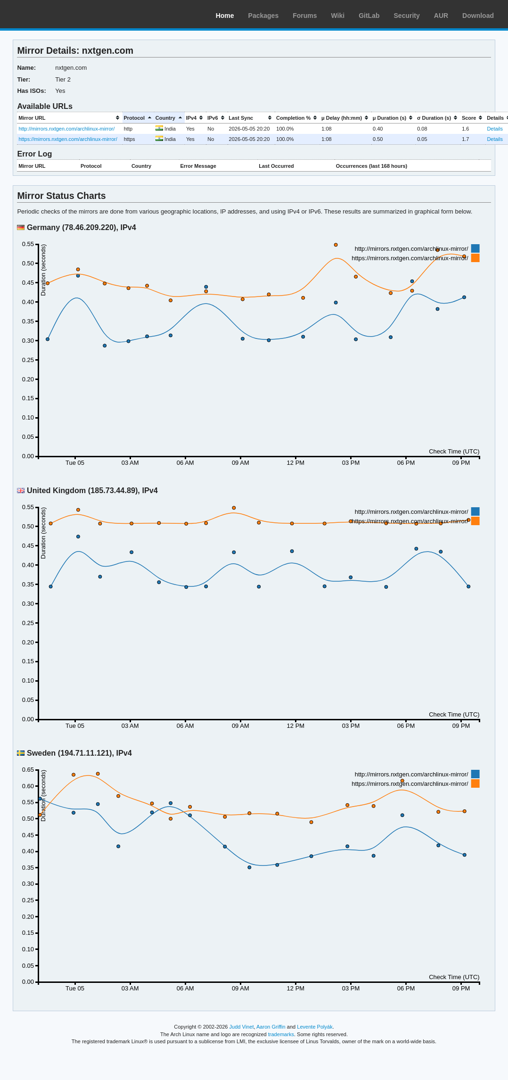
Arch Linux (52, 14)
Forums (305, 15)
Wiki (338, 15)
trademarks (281, 1034)
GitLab (369, 15)
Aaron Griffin (271, 1027)
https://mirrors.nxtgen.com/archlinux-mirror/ (67, 139)
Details (495, 129)
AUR (441, 15)
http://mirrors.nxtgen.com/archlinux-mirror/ (66, 129)
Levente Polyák (314, 1027)
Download (478, 15)
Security (407, 15)
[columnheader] (69, 118)
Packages (263, 15)
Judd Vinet (241, 1027)
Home (225, 15)
